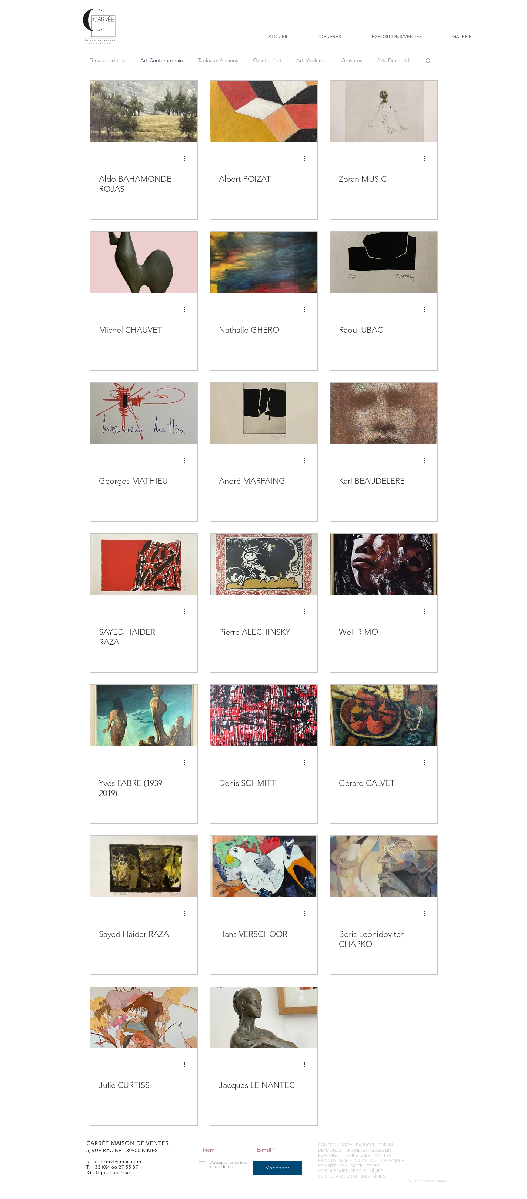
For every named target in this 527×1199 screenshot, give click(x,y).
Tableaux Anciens (218, 60)
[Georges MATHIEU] (143, 413)
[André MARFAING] (263, 413)
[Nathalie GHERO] (263, 262)
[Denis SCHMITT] (263, 715)
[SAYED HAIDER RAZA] (143, 564)
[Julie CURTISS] (143, 1017)
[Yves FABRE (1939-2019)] (143, 715)
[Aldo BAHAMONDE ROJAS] (143, 111)
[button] (428, 61)
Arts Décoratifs (394, 60)
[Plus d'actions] (187, 158)
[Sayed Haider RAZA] (143, 866)
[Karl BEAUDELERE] (383, 413)
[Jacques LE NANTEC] (263, 1017)
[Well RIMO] (383, 564)
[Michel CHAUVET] (143, 262)
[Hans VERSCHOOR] (263, 866)
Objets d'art (267, 60)
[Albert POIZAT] (263, 111)
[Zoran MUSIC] (383, 111)
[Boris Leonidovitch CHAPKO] (383, 866)
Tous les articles (108, 60)
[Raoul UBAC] (383, 262)
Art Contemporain (161, 60)
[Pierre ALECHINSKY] (263, 564)
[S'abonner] (277, 1168)
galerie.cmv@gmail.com (113, 1161)
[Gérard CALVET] (383, 715)
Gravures (351, 60)
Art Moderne (311, 60)
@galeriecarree (113, 1172)
